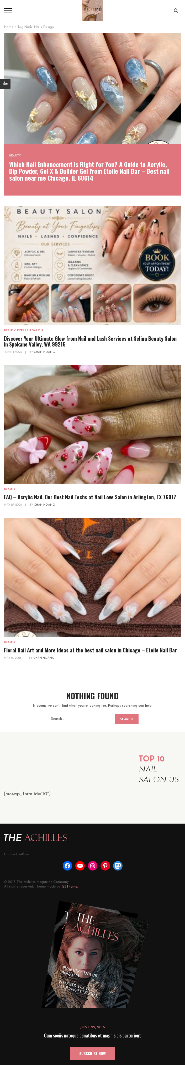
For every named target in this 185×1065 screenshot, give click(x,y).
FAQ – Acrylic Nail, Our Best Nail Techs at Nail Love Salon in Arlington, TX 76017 (90, 497)
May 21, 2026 (13, 658)
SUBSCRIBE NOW (92, 1053)
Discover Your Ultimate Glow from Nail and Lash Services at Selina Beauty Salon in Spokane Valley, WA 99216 (90, 341)
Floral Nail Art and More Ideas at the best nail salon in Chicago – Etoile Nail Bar (90, 650)
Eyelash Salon (30, 330)
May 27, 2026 (13, 505)
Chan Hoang (44, 352)
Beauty (15, 155)
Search (126, 719)
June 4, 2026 (13, 352)
